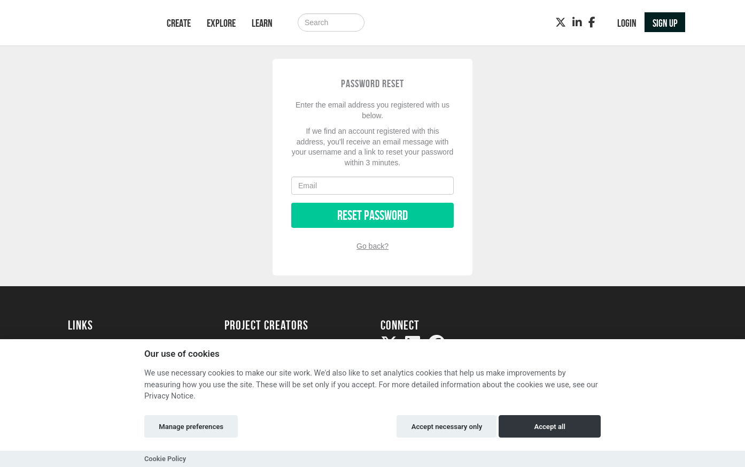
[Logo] (103, 23)
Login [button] (627, 23)
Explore (221, 23)
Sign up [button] (665, 23)
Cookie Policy (165, 459)
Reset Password (372, 215)
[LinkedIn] (577, 22)
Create (179, 23)
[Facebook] (592, 22)
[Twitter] (560, 22)
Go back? (372, 246)
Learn (262, 23)
